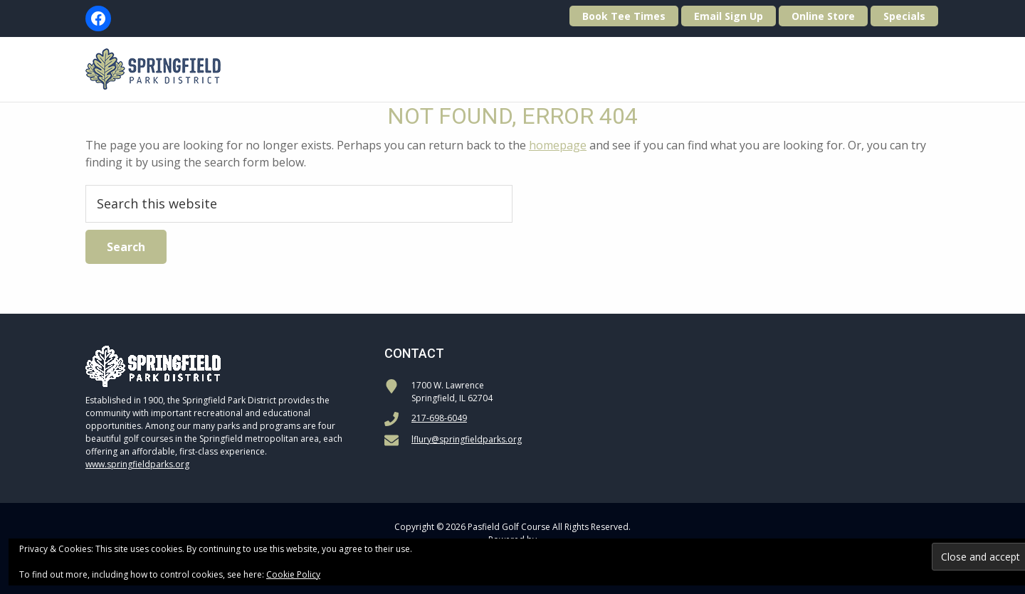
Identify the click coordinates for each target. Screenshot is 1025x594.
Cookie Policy (293, 574)
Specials (904, 16)
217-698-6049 (439, 418)
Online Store (823, 16)
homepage (558, 145)
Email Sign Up (728, 16)
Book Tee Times (624, 16)
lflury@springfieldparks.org (466, 439)
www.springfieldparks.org (137, 464)
